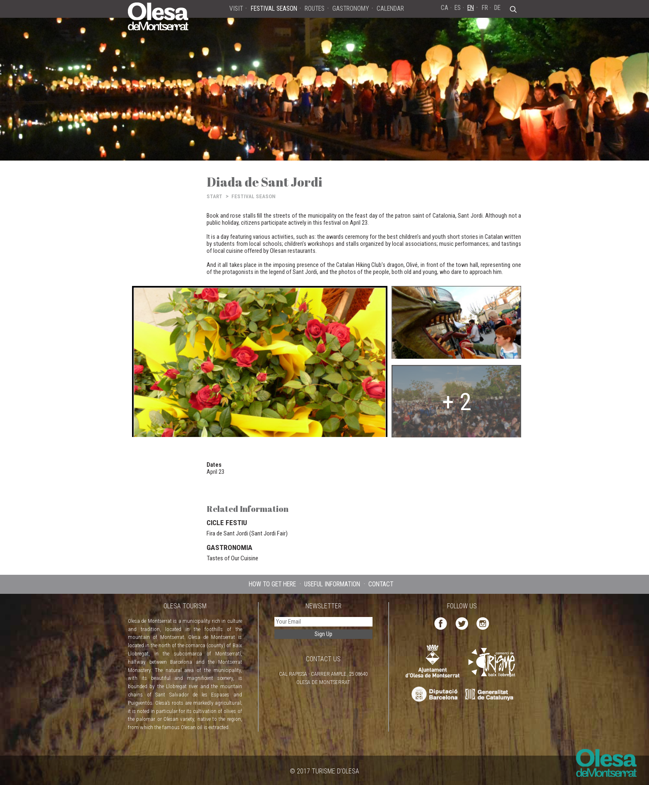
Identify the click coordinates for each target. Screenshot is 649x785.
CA (444, 8)
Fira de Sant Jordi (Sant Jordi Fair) (247, 533)
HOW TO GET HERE (272, 584)
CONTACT (380, 584)
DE (497, 8)
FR (485, 8)
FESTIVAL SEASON (253, 196)
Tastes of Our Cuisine (232, 558)
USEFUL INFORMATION (332, 584)
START (214, 196)
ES (457, 8)
